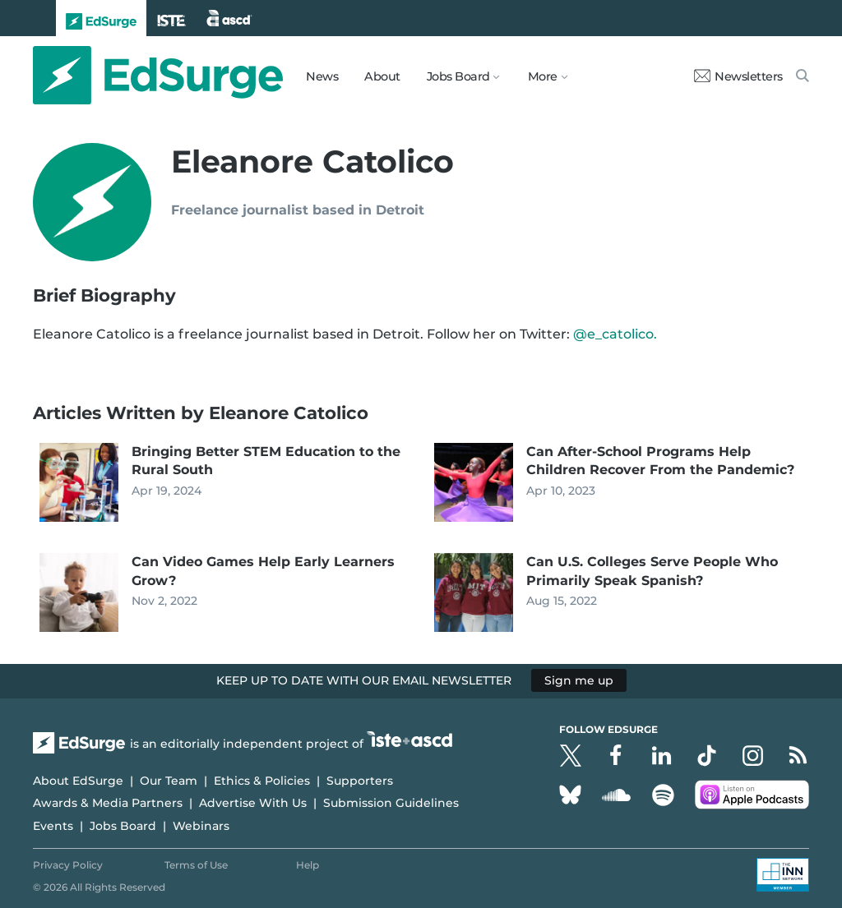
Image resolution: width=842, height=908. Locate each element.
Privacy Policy (68, 865)
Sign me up (578, 680)
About (382, 76)
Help (307, 865)
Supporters (359, 780)
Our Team (168, 780)
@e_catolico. (615, 334)
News (322, 76)
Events (53, 825)
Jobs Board (123, 825)
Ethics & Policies (262, 780)
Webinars (201, 825)
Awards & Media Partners (108, 802)
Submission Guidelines (391, 802)
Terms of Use (196, 865)
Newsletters (738, 76)
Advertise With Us (253, 802)
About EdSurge (78, 780)
